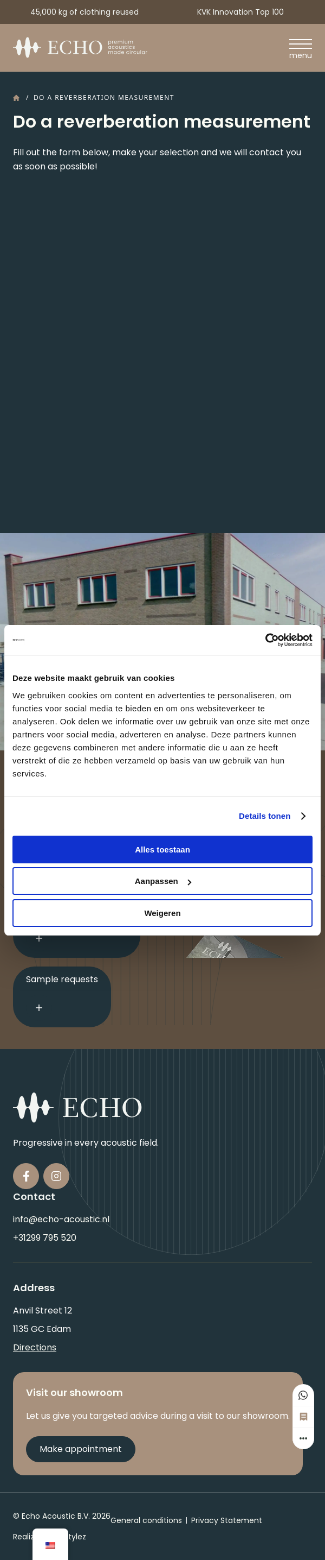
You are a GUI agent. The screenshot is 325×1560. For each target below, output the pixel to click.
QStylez (71, 1536)
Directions (34, 1347)
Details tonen (264, 815)
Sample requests (62, 997)
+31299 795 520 (44, 1237)
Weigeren (162, 913)
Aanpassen (163, 881)
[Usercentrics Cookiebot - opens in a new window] (265, 640)
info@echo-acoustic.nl (61, 1219)
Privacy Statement (226, 1520)
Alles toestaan (162, 849)
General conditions (146, 1520)
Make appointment (81, 1449)
